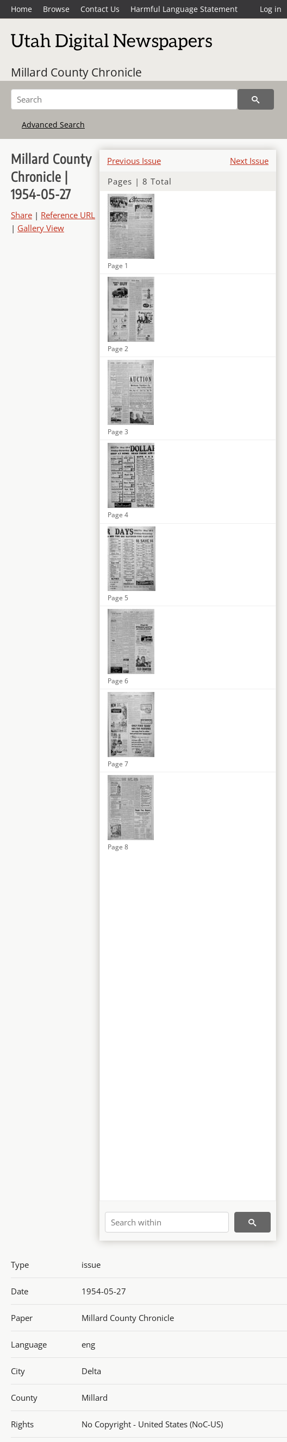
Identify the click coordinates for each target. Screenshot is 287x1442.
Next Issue (249, 160)
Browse (56, 9)
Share (21, 214)
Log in (271, 9)
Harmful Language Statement (184, 9)
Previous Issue (134, 160)
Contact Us (100, 9)
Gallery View (40, 228)
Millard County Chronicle (76, 72)
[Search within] (167, 1222)
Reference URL (68, 214)
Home (21, 9)
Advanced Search (53, 124)
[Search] (124, 99)
